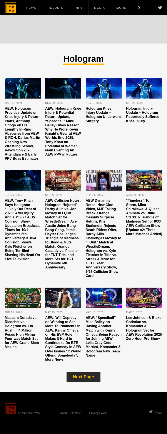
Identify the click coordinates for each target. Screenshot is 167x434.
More (121, 7)
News (31, 7)
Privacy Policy (98, 413)
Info (79, 7)
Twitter (155, 412)
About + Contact (70, 413)
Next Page (83, 376)
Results (55, 7)
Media (99, 7)
